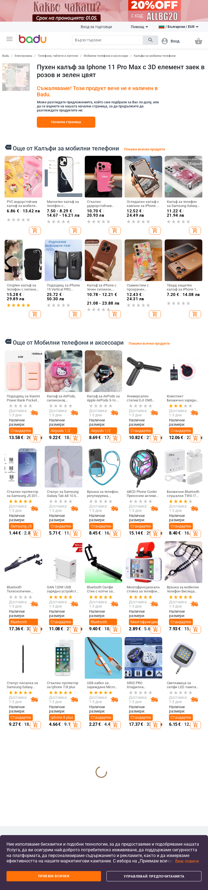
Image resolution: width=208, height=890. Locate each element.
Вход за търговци (96, 27)
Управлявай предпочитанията (154, 876)
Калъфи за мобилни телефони (155, 56)
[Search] (107, 40)
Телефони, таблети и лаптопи (58, 56)
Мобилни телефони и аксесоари (106, 56)
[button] (9, 39)
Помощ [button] (139, 27)
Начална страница (66, 122)
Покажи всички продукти (144, 149)
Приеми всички (53, 876)
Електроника (23, 56)
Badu (5, 56)
